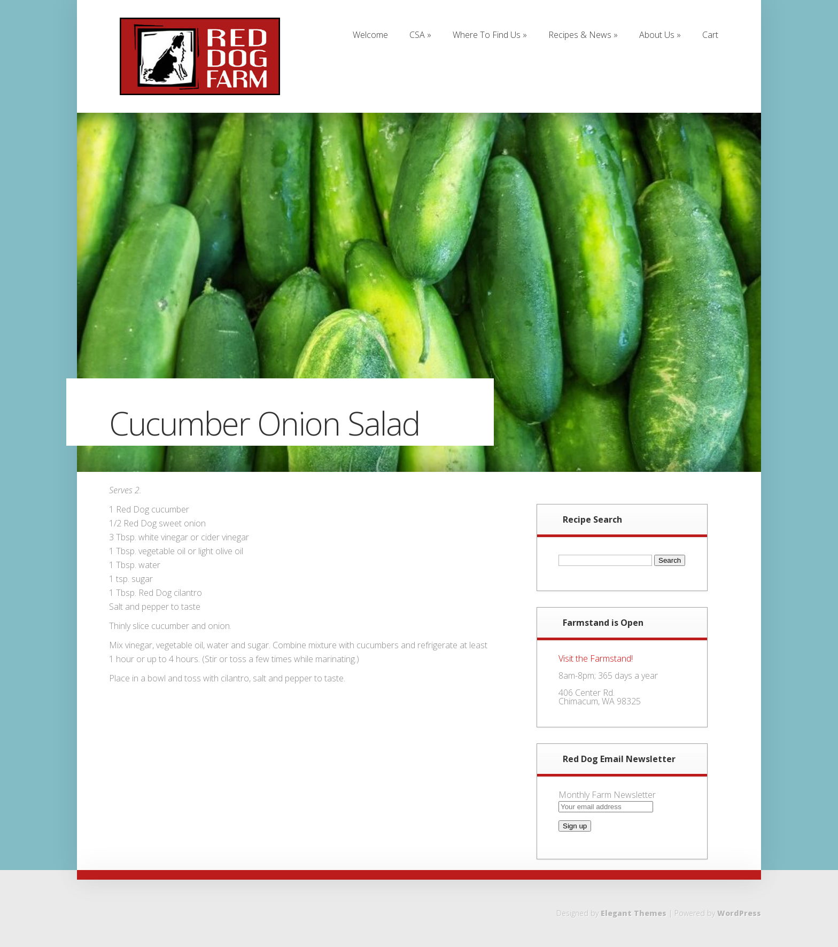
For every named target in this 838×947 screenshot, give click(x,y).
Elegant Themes (633, 913)
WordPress (739, 913)
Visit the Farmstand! (595, 658)
